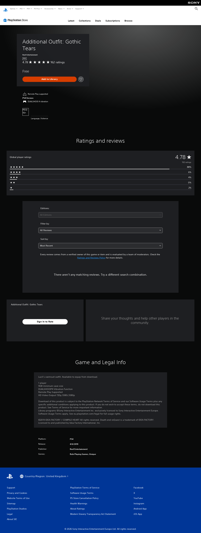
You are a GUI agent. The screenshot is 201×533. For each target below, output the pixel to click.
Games (12, 9)
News (60, 9)
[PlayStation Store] (16, 17)
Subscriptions (113, 17)
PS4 (28, 9)
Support (78, 9)
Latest (71, 17)
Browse (128, 17)
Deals (98, 17)
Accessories (48, 9)
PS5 (21, 9)
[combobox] (100, 212)
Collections (85, 17)
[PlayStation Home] (5, 9)
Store (69, 9)
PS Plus (37, 9)
